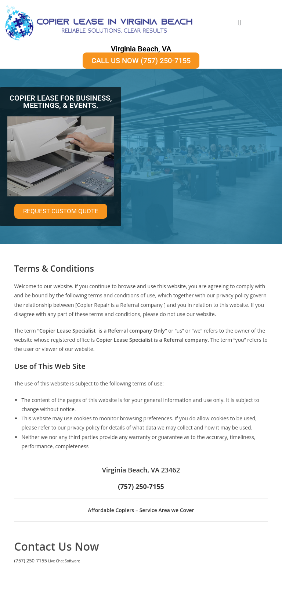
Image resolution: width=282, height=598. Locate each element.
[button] (239, 22)
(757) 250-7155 (30, 560)
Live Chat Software (64, 560)
